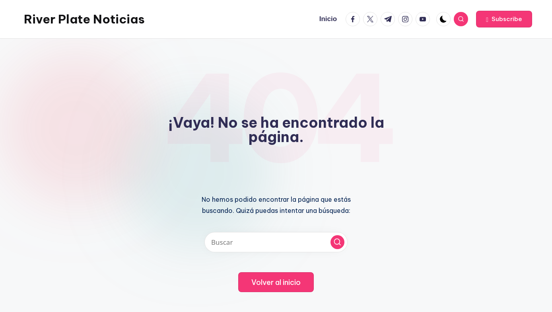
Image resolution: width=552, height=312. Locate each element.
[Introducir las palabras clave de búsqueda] (276, 242)
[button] (504, 19)
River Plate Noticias (84, 19)
